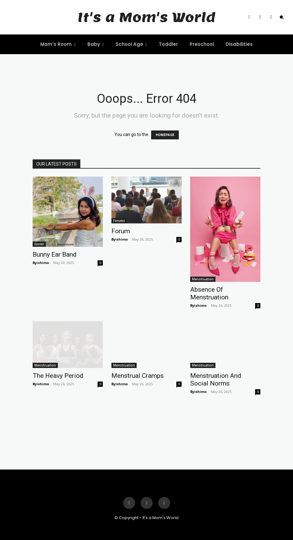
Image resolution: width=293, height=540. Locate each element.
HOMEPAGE (165, 135)
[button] (281, 17)
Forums (119, 220)
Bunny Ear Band (55, 254)
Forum (120, 231)
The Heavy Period (58, 375)
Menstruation (203, 279)
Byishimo (41, 262)
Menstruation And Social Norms (215, 379)
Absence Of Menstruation (209, 293)
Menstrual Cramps (137, 375)
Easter (39, 244)
